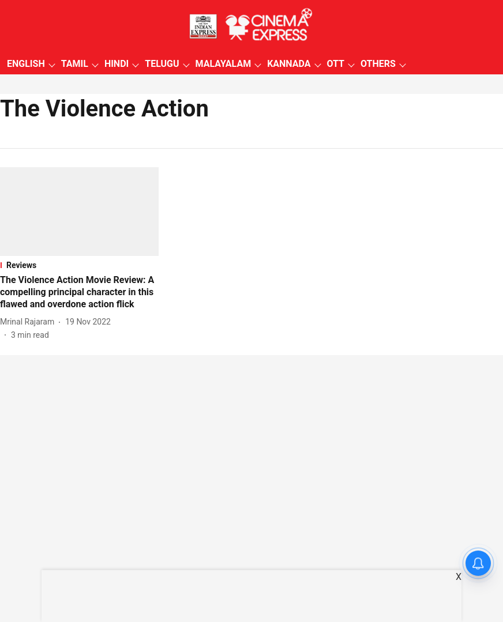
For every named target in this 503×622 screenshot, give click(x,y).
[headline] (79, 292)
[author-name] (29, 322)
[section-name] (79, 265)
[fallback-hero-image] (79, 211)
